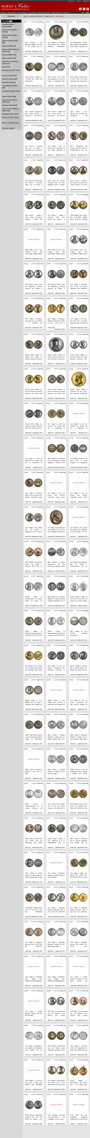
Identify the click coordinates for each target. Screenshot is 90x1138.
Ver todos (7, 21)
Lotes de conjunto (9, 128)
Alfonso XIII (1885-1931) (10, 124)
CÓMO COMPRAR (21, 12)
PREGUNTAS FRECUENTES (44, 12)
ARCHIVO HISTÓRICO (36, 16)
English (86, 1)
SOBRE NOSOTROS (56, 12)
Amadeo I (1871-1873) (10, 105)
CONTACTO (66, 12)
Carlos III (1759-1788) (10, 76)
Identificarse (71, 1)
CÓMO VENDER (32, 12)
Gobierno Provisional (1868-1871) (9, 101)
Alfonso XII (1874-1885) (10, 118)
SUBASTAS (3, 12)
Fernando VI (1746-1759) (10, 71)
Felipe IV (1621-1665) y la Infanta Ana (10, 50)
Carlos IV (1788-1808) (11, 79)
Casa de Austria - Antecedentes (8, 25)
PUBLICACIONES (11, 12)
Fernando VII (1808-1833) (11, 92)
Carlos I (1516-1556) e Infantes (9, 31)
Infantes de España (10, 82)
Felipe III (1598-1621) (10, 46)
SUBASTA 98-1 (49, 16)
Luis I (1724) (7, 67)
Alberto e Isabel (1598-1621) (10, 42)
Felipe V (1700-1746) (10, 58)
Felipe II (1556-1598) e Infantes (10, 36)
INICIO (26, 16)
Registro (79, 1)
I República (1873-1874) (11, 114)
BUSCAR (11, 16)
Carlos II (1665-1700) (10, 55)
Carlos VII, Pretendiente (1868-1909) (10, 110)
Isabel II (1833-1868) (10, 96)
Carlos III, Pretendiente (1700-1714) (10, 62)
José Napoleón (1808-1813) (10, 87)
